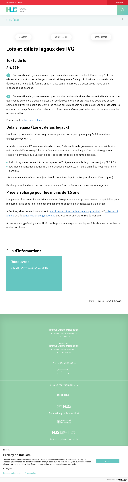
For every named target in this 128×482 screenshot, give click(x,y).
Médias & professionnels (62, 386)
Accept (107, 461)
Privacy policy (30, 473)
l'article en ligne (33, 121)
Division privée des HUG (64, 440)
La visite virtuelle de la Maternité (30, 269)
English (7, 450)
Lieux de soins (62, 396)
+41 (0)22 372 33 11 (64, 364)
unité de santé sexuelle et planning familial (75, 212)
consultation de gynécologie (39, 216)
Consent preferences (11, 473)
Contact (63, 373)
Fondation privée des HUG (64, 414)
